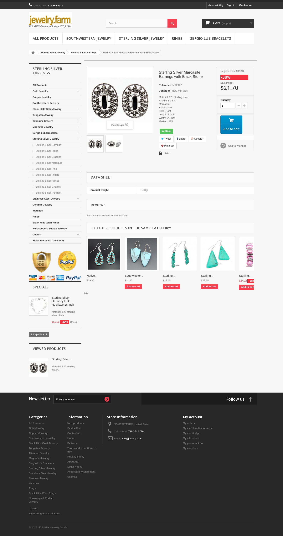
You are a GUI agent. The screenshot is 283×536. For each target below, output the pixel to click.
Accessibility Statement (81, 469)
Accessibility (216, 3)
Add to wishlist (236, 144)
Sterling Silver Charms (48, 184)
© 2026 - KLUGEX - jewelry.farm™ (48, 525)
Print (167, 151)
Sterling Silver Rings (46, 148)
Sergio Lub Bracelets (210, 36)
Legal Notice (74, 464)
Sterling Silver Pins (46, 166)
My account (193, 415)
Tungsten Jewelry (43, 113)
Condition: (165, 88)
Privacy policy (75, 454)
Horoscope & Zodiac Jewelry (50, 226)
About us (72, 459)
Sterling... (169, 273)
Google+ (197, 136)
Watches (38, 208)
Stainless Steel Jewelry (46, 196)
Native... (92, 273)
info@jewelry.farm (132, 436)
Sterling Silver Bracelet (48, 154)
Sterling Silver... (62, 357)
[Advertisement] (170, 302)
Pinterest (167, 143)
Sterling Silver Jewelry (141, 36)
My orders (189, 421)
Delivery (72, 441)
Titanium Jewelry (43, 119)
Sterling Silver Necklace (48, 160)
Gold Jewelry (40, 89)
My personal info (193, 441)
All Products (46, 36)
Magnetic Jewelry (43, 125)
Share (181, 136)
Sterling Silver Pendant (48, 190)
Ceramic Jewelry (42, 202)
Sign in (231, 3)
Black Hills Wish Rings (46, 220)
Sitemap (72, 474)
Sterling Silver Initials (47, 172)
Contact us (245, 3)
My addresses (191, 436)
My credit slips (191, 431)
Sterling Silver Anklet (47, 178)
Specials (41, 285)
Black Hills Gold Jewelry (47, 107)
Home (70, 436)
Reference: (165, 83)
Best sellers (74, 426)
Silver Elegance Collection (48, 238)
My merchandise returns (197, 426)
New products (75, 421)
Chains (37, 232)
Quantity (225, 98)
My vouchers (190, 446)
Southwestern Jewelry (88, 36)
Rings (177, 36)
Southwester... (134, 273)
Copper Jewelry (42, 95)
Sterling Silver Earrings (48, 143)
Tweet (166, 136)
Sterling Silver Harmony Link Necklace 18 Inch (63, 299)
